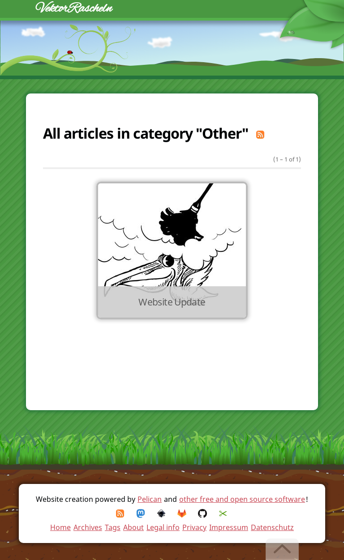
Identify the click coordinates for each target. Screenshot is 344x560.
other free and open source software (242, 499)
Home (60, 527)
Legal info (163, 527)
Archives (87, 527)
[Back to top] (282, 549)
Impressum (228, 527)
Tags (112, 527)
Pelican (150, 499)
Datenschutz (272, 527)
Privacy (194, 527)
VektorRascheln (74, 8)
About (133, 527)
